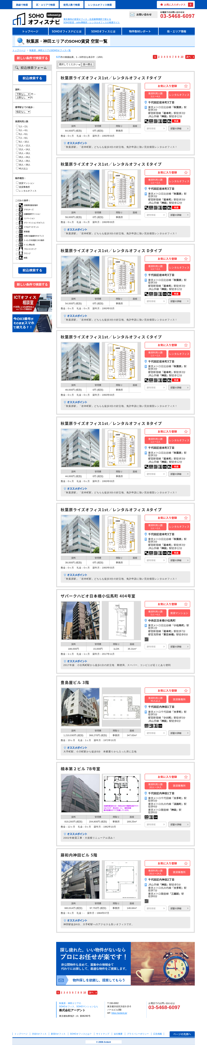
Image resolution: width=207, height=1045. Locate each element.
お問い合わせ (144, 14)
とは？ (81, 1034)
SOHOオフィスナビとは (67, 31)
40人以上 (22, 168)
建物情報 (151, 128)
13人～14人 (23, 149)
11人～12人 (23, 145)
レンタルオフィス (26, 191)
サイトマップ (102, 1034)
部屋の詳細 (176, 128)
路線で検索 (22, 4)
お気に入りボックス (178, 5)
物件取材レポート (140, 31)
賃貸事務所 (23, 187)
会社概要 (118, 1034)
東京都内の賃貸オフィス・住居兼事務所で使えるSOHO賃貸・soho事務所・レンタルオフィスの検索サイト (91, 21)
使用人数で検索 (71, 4)
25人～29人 (23, 161)
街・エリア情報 (176, 31)
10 (182, 56)
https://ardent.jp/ (119, 1013)
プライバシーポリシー (138, 1034)
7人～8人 (22, 138)
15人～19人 (23, 153)
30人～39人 (23, 164)
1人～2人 (22, 126)
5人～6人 (22, 134)
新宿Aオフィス (58, 1034)
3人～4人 (22, 130)
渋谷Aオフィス (39, 1034)
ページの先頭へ (182, 1034)
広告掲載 (157, 1034)
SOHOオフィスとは (103, 31)
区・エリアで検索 (45, 4)
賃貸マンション (25, 183)
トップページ (30, 31)
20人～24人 (23, 157)
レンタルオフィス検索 (100, 4)
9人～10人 (22, 141)
